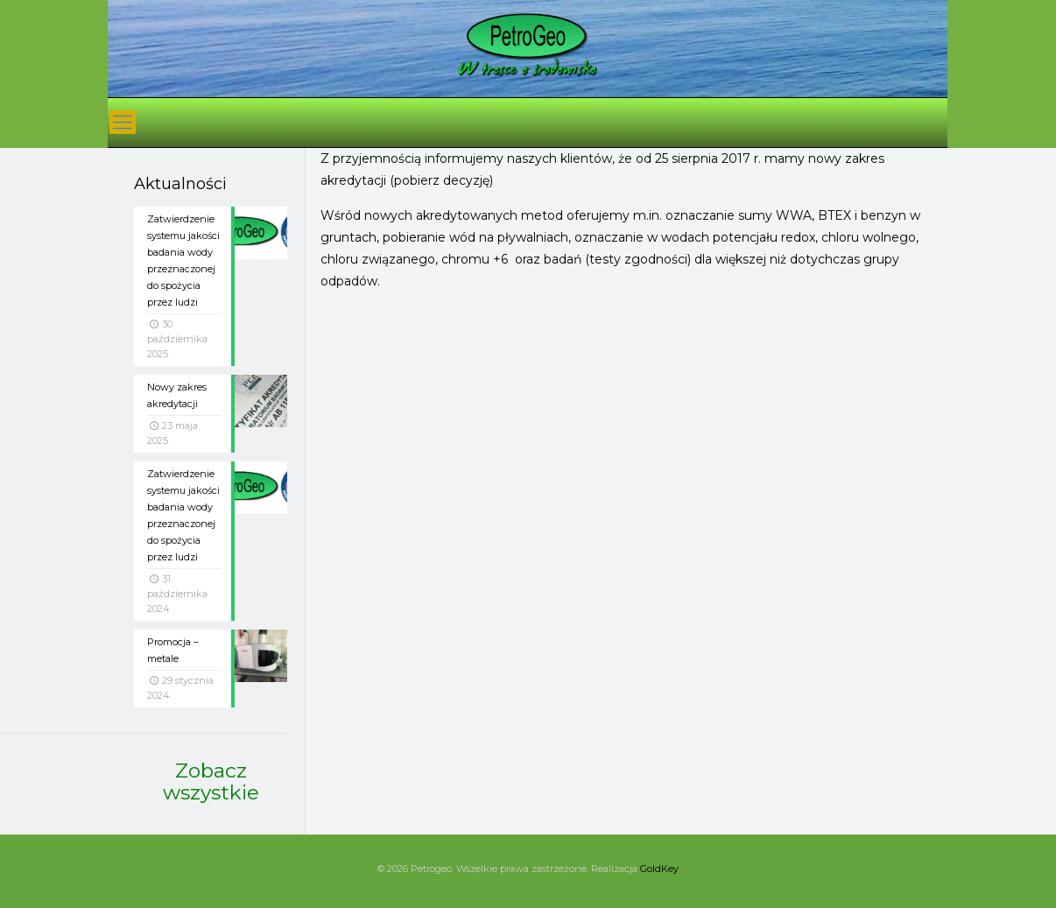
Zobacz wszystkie (211, 781)
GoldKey (659, 868)
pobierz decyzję (441, 180)
